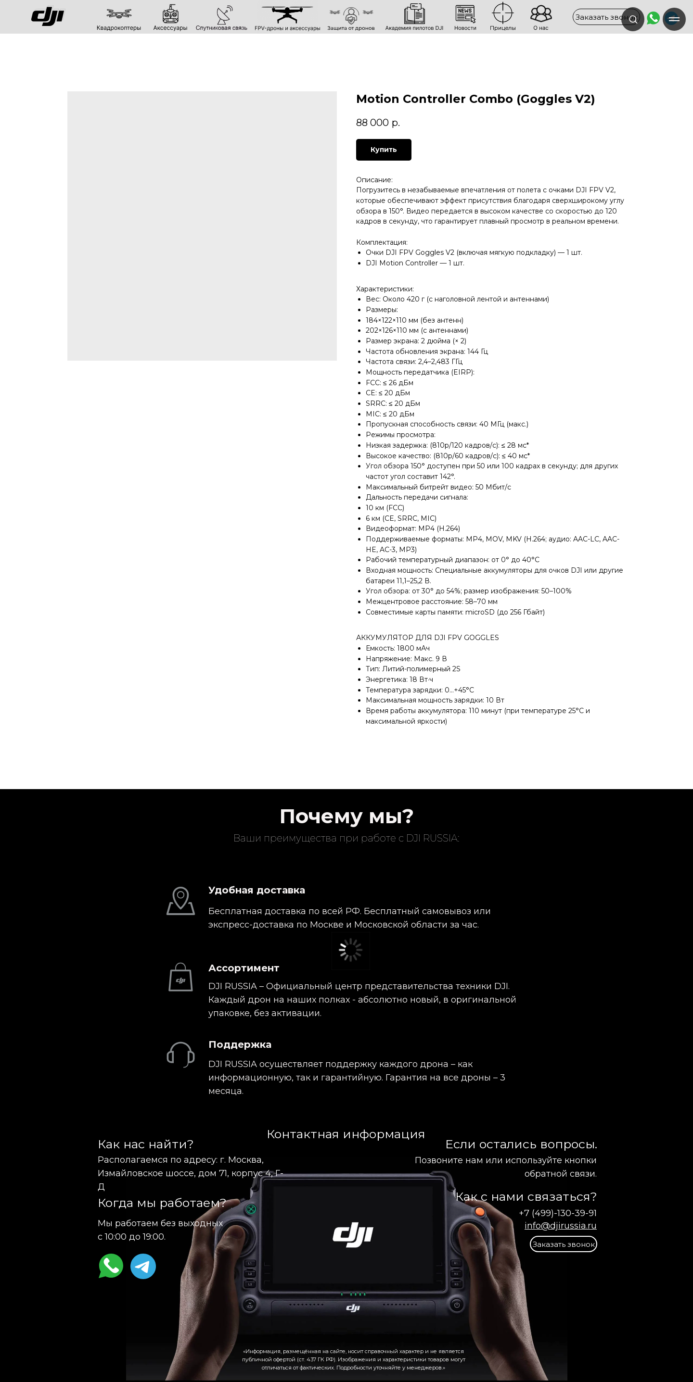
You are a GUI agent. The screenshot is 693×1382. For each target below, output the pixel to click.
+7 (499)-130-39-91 (558, 1213)
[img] (81, 17)
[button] (606, 17)
